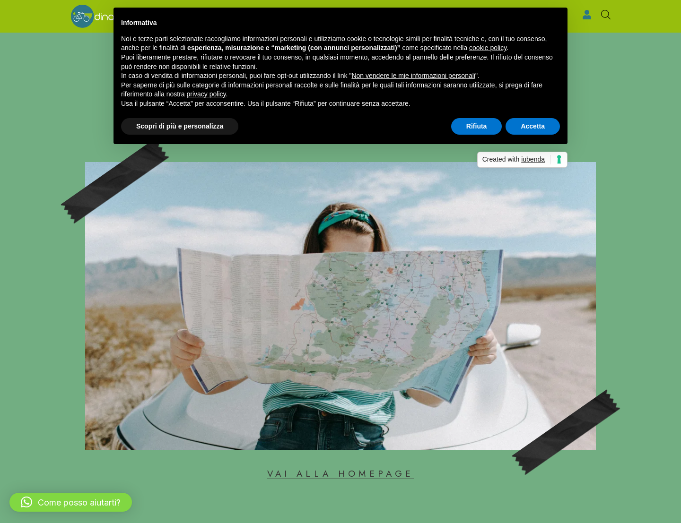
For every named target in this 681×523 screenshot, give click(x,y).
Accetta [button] (533, 126)
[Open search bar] (606, 14)
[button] (70, 502)
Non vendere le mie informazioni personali (413, 75)
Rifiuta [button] (476, 126)
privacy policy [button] (206, 94)
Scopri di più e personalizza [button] (179, 126)
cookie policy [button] (487, 47)
